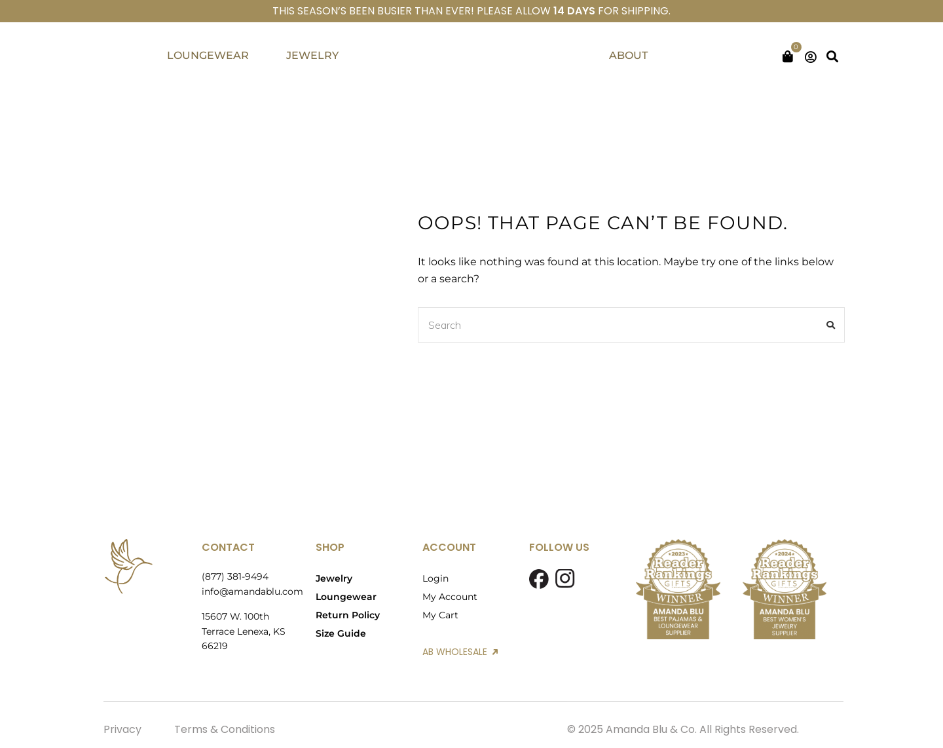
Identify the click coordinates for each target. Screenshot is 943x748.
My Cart (440, 615)
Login (435, 578)
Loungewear (346, 597)
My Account (449, 597)
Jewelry (334, 578)
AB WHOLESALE (460, 651)
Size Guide (341, 633)
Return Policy (348, 615)
